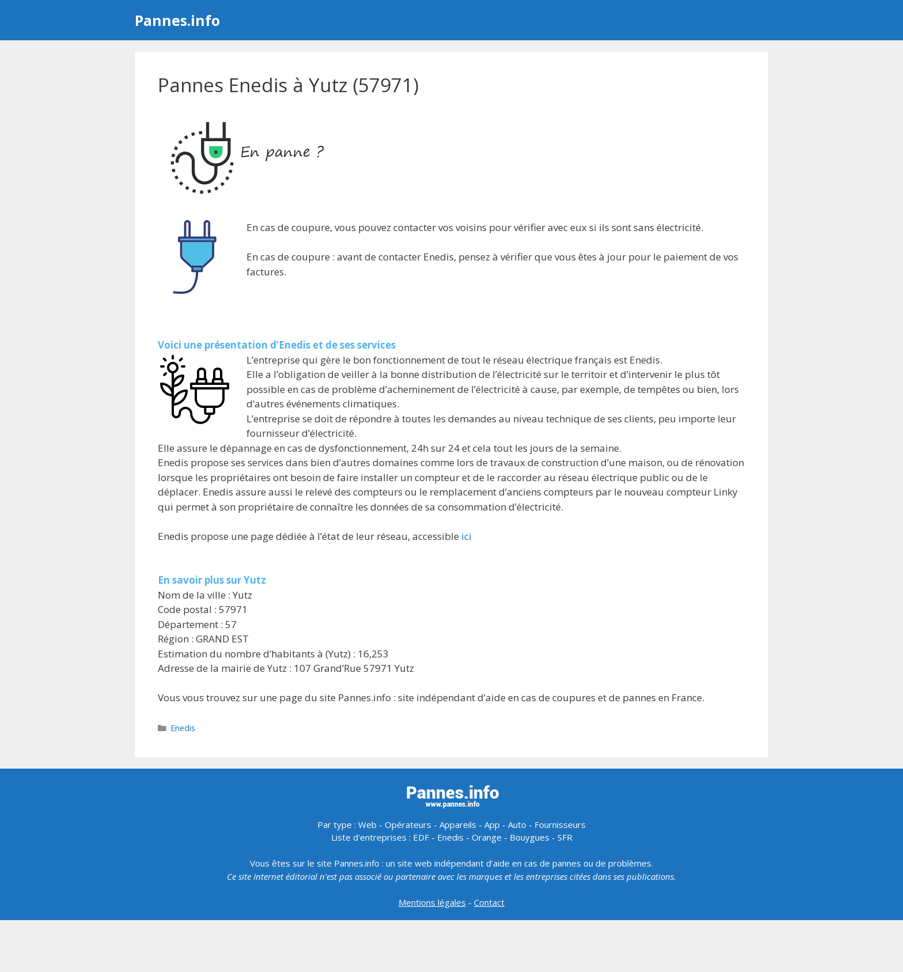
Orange (487, 837)
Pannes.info (177, 20)
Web (367, 824)
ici (466, 536)
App (492, 824)
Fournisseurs (560, 824)
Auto (517, 824)
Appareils (457, 824)
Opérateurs (408, 824)
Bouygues (529, 837)
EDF (421, 837)
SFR (564, 837)
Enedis (182, 728)
